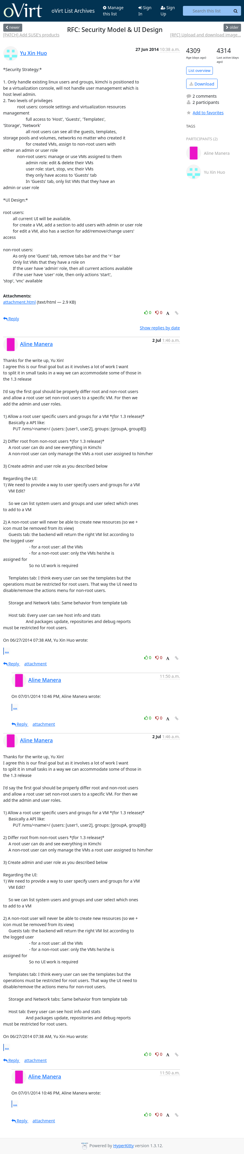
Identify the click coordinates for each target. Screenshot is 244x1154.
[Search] (235, 11)
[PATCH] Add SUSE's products (31, 35)
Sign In (144, 11)
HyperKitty (123, 1145)
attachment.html (19, 302)
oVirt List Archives (49, 10)
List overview (199, 70)
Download (201, 84)
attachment (35, 664)
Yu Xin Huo (33, 53)
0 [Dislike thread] (158, 312)
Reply (11, 318)
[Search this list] (207, 11)
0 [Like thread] (148, 312)
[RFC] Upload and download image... (205, 35)
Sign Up (168, 11)
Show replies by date (160, 328)
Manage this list (113, 11)
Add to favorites (205, 112)
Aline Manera (36, 343)
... (7, 651)
